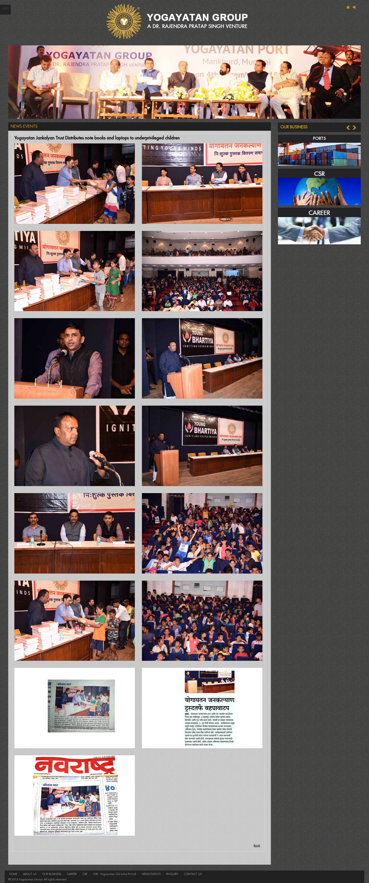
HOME (13, 874)
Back (257, 845)
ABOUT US (29, 874)
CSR (84, 874)
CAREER (71, 874)
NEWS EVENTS (150, 874)
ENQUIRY (171, 874)
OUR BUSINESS (51, 874)
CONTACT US (192, 874)
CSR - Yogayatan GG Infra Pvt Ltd (114, 874)
